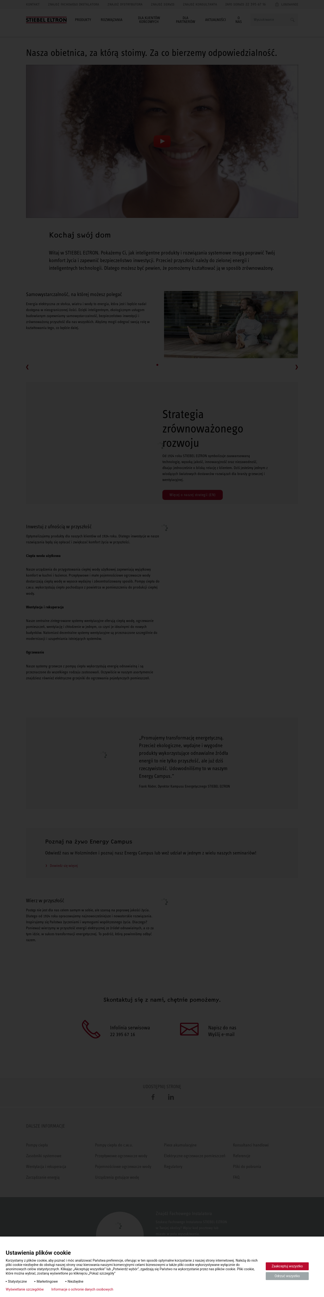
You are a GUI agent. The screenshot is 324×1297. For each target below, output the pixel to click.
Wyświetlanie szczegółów (25, 1289)
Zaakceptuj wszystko (287, 1266)
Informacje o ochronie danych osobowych (82, 1289)
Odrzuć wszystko (287, 1276)
